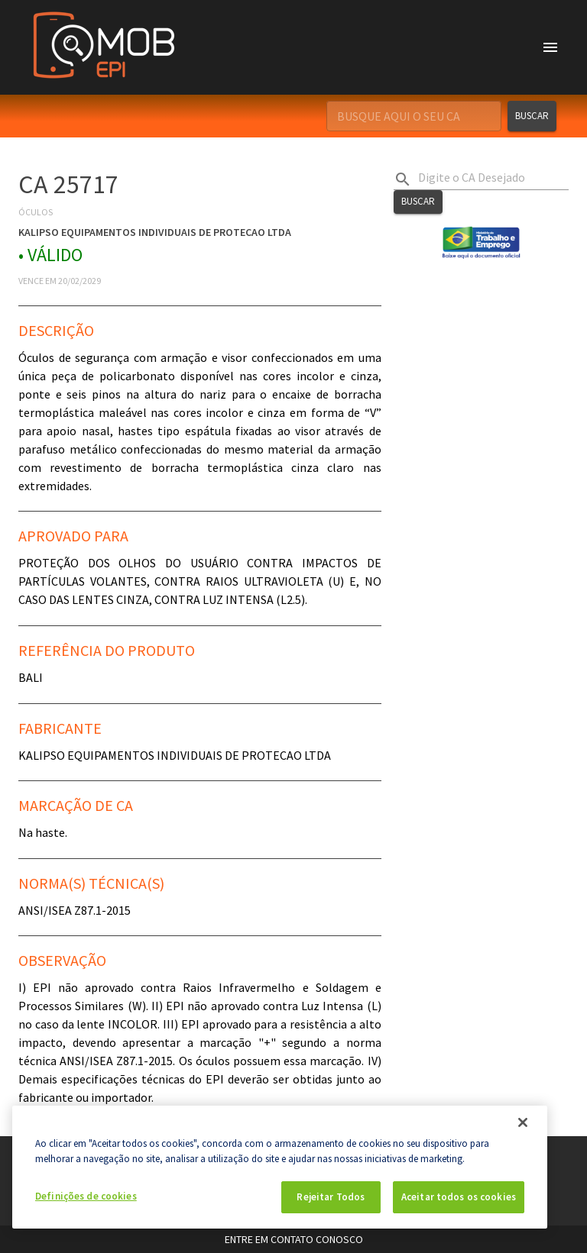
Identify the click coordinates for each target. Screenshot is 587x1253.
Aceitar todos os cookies (458, 1196)
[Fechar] (523, 1122)
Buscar (532, 116)
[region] (279, 1167)
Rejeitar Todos (331, 1196)
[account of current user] (550, 47)
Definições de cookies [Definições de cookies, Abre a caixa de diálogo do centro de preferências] (86, 1196)
